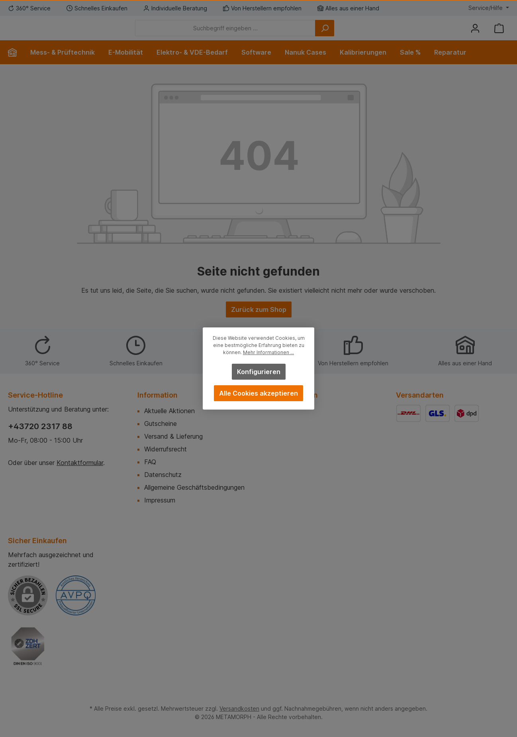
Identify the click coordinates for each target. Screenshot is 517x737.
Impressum (159, 500)
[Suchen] (368, 34)
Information (157, 395)
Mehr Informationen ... (268, 352)
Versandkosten (239, 708)
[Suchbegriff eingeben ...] (269, 34)
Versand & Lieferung (173, 436)
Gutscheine (160, 424)
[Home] (16, 64)
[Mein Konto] (475, 34)
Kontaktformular (80, 463)
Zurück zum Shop (258, 321)
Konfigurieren (258, 372)
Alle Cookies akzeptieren (258, 393)
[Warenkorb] (499, 34)
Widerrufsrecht (165, 449)
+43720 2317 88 (40, 426)
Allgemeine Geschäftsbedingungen (194, 487)
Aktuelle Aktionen (169, 411)
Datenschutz (163, 475)
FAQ (150, 462)
